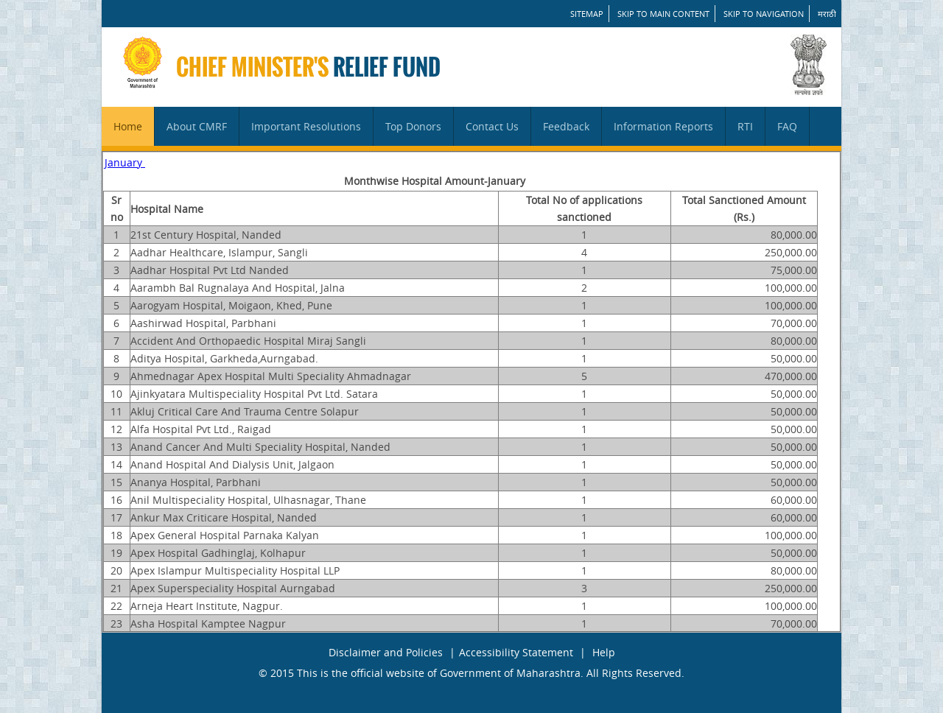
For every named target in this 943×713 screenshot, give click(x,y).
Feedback (566, 126)
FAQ (787, 126)
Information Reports (663, 126)
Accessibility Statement (516, 652)
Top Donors (413, 126)
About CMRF (196, 126)
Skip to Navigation (763, 13)
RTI (745, 126)
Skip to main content (663, 13)
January (125, 162)
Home (127, 126)
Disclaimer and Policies (386, 652)
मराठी (827, 13)
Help (603, 652)
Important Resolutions (306, 126)
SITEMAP (586, 13)
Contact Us (492, 126)
